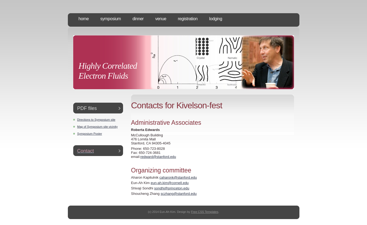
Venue (160, 18)
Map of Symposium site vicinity (97, 126)
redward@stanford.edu (158, 157)
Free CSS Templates (204, 211)
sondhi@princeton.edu (171, 188)
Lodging (215, 18)
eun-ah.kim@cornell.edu (169, 183)
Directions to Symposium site (96, 119)
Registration (188, 18)
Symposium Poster (89, 133)
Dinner (138, 18)
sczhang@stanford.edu (178, 194)
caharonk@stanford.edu (178, 177)
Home (84, 18)
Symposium (110, 18)
